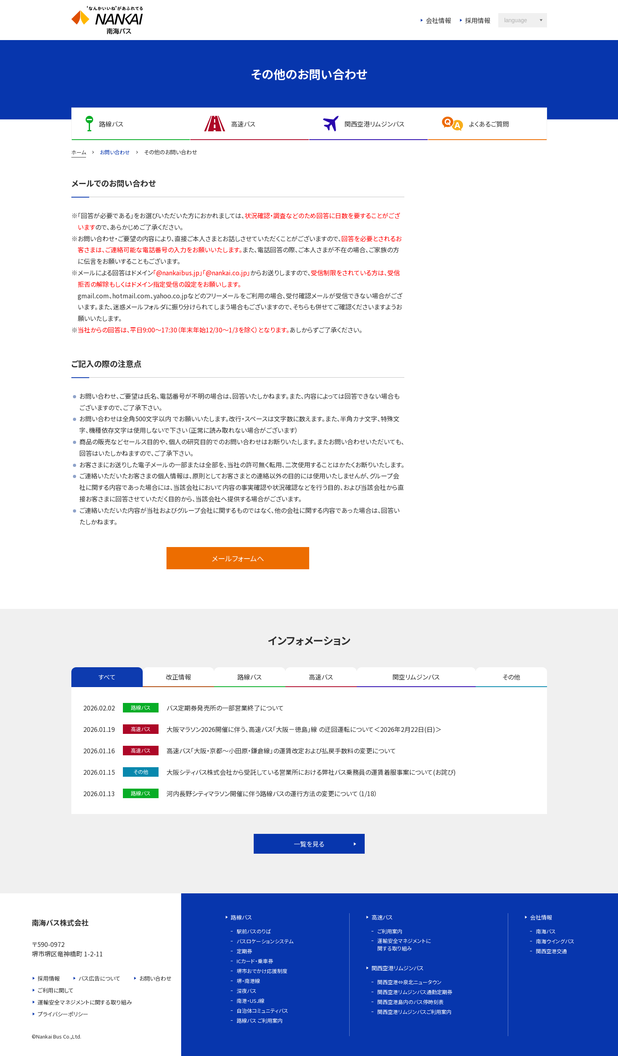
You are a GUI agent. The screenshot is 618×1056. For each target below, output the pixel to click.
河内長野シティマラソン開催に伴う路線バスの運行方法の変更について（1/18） (271, 793)
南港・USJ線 (250, 1000)
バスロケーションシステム (265, 941)
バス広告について (99, 978)
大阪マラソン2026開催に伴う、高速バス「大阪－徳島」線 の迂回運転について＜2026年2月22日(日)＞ (304, 729)
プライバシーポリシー (63, 1014)
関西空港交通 (551, 951)
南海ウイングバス (555, 941)
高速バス (321, 677)
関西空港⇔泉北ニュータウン (409, 982)
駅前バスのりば (254, 931)
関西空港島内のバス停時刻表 (410, 1002)
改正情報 (178, 677)
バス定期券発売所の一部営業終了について (225, 707)
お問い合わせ (155, 978)
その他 (511, 677)
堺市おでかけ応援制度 (262, 971)
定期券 (244, 951)
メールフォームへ (238, 558)
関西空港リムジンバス (397, 968)
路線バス (249, 677)
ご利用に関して (56, 990)
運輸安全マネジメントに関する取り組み (85, 1002)
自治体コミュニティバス (262, 1010)
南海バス (546, 931)
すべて (107, 677)
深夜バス (246, 991)
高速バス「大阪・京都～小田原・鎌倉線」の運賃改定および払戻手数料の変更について (281, 750)
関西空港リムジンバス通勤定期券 (414, 992)
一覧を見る (309, 844)
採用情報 (477, 20)
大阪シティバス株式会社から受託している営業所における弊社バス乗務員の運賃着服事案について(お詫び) (311, 772)
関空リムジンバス (416, 677)
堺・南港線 (248, 981)
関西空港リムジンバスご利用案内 (414, 1012)
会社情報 (438, 20)
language (515, 20)
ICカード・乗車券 (255, 961)
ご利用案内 (389, 931)
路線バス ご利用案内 (260, 1020)
